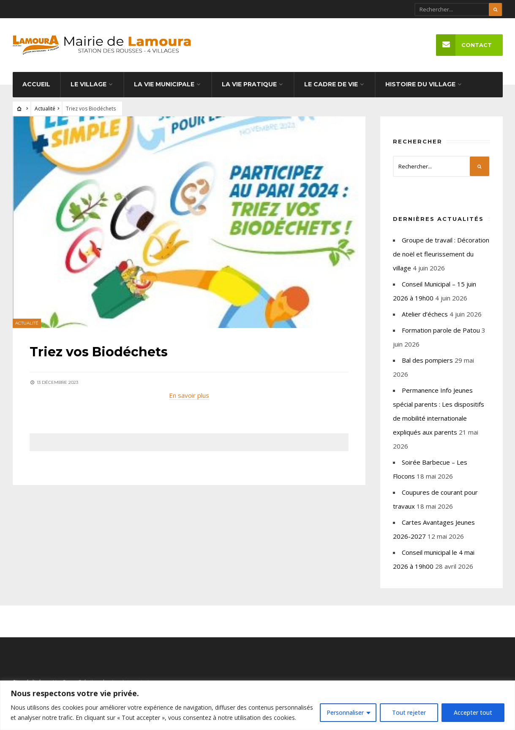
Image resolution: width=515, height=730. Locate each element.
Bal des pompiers (427, 360)
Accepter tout (473, 712)
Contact (464, 45)
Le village (88, 84)
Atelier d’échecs (425, 314)
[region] (257, 705)
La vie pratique (249, 84)
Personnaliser (345, 712)
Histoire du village (420, 84)
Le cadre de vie (331, 84)
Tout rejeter (409, 712)
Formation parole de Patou (441, 330)
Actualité (45, 108)
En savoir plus (189, 395)
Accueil (36, 84)
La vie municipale (164, 84)
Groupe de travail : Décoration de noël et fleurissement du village (441, 254)
